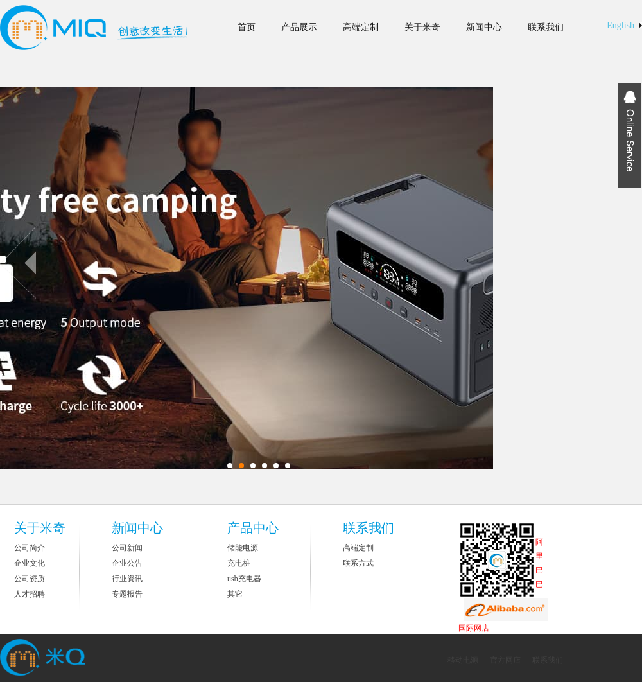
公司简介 (29, 547)
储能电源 (242, 547)
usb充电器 (244, 578)
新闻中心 (484, 27)
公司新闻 (127, 547)
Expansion (629, 135)
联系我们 (546, 27)
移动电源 (463, 660)
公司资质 (29, 578)
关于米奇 (422, 27)
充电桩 (238, 563)
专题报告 (127, 594)
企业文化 (29, 563)
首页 (247, 27)
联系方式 (358, 563)
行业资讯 (127, 578)
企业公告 (127, 563)
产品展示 (299, 27)
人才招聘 (29, 594)
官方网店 (505, 660)
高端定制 (361, 27)
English (620, 25)
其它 (235, 594)
